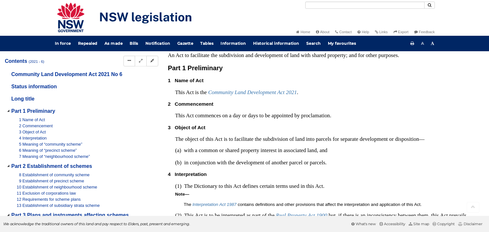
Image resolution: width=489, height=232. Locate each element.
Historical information (276, 43)
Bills (134, 43)
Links (381, 32)
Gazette (185, 43)
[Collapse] (152, 61)
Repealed (87, 43)
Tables (206, 43)
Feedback (424, 32)
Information (233, 43)
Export (401, 32)
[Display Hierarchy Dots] (129, 61)
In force (63, 43)
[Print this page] (412, 43)
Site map (419, 224)
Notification (157, 43)
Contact (343, 32)
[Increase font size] (432, 43)
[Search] (365, 5)
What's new (363, 224)
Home (303, 32)
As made (113, 43)
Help (363, 32)
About (322, 32)
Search (313, 43)
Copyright (444, 224)
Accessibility (392, 224)
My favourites (342, 43)
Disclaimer (470, 224)
